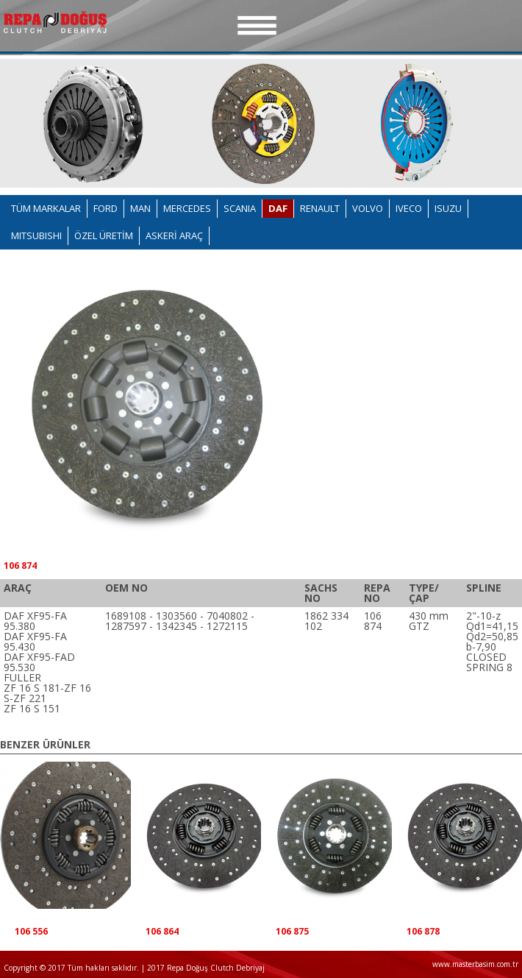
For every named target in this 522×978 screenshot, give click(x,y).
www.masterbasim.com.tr (475, 964)
